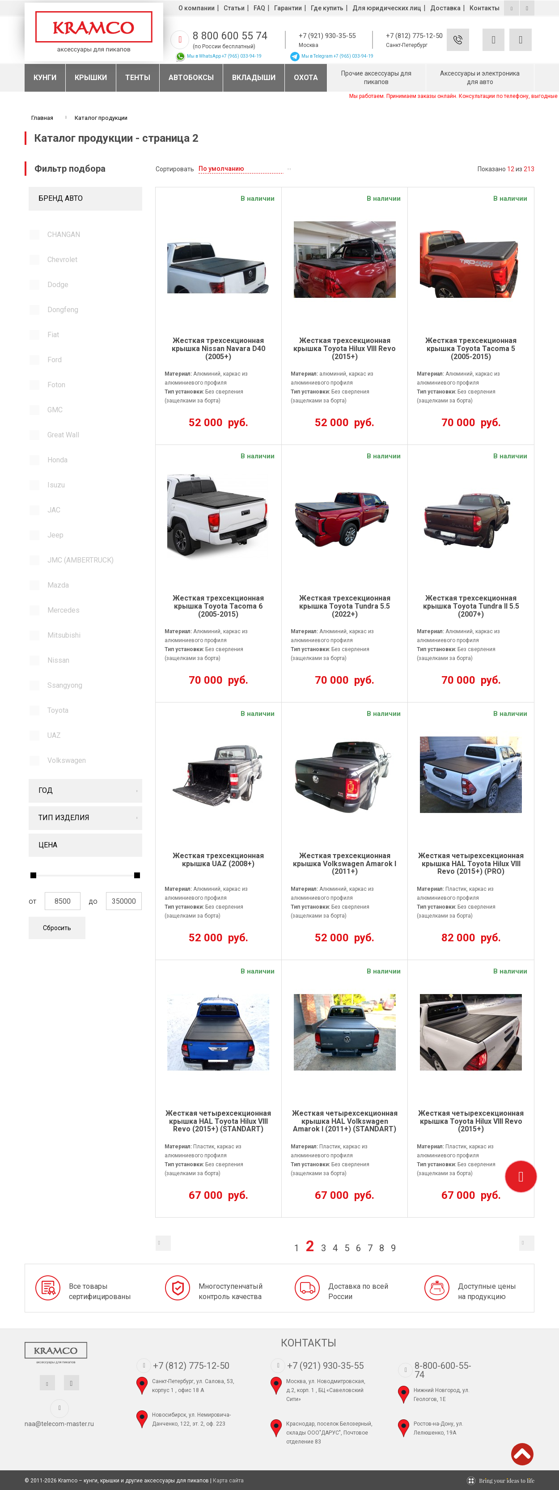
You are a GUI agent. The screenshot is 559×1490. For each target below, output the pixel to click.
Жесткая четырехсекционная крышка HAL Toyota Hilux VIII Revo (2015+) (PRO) (471, 864)
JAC (53, 510)
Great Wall (63, 435)
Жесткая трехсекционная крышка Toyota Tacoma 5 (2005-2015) (471, 348)
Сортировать (175, 169)
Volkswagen (66, 760)
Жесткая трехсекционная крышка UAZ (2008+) (218, 860)
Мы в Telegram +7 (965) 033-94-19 (331, 56)
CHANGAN (63, 234)
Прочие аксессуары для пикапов (376, 77)
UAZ (54, 735)
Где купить (327, 8)
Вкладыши (253, 77)
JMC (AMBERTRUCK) (80, 560)
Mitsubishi (63, 635)
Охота (306, 77)
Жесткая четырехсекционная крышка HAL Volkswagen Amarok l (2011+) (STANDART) (345, 1121)
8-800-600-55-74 (443, 1370)
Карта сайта (228, 1480)
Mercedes (63, 610)
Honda (57, 460)
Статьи (234, 8)
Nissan (58, 660)
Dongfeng (62, 309)
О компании (196, 8)
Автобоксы (191, 77)
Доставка (445, 8)
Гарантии (288, 8)
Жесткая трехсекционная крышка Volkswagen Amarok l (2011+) (344, 864)
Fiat (53, 334)
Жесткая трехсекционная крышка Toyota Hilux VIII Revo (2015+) (344, 348)
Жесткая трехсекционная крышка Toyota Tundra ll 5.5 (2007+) (471, 606)
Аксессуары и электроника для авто (480, 77)
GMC (55, 410)
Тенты (137, 77)
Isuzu (56, 485)
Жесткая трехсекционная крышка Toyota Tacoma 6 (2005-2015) (218, 606)
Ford (54, 360)
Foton (56, 385)
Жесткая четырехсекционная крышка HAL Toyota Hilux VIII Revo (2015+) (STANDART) (218, 1121)
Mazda (58, 585)
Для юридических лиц (386, 8)
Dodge (57, 284)
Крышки (91, 77)
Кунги (45, 77)
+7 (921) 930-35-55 (327, 36)
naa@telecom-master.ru (59, 1423)
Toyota (57, 710)
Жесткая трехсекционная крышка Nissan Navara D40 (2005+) (218, 348)
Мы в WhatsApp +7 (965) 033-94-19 (218, 56)
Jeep (55, 535)
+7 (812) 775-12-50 (414, 36)
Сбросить (57, 927)
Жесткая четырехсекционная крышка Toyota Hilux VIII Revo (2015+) (471, 1121)
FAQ (259, 8)
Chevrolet (62, 259)
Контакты (485, 8)
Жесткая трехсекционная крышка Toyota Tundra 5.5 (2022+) (344, 606)
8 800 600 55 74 (230, 36)
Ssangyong (64, 685)
